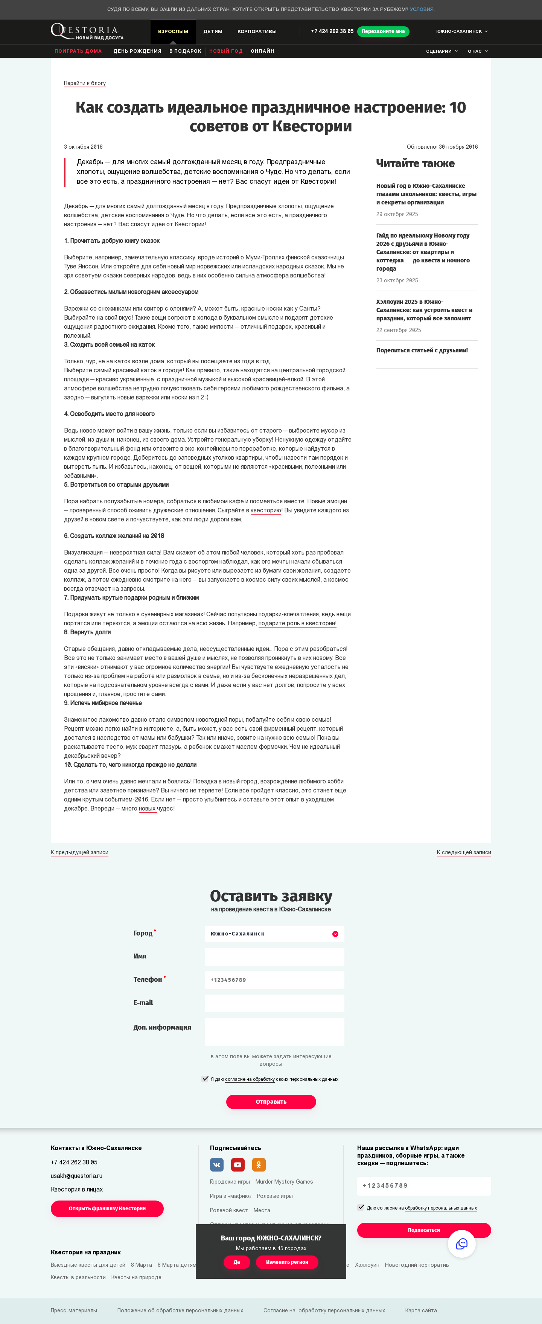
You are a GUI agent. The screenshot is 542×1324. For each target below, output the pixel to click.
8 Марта (141, 1265)
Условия (422, 9)
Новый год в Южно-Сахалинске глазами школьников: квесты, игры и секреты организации (426, 194)
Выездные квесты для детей (88, 1265)
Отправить (271, 1101)
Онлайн (262, 51)
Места (262, 1211)
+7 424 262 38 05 (332, 32)
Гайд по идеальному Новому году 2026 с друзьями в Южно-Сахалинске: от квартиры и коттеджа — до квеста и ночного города (423, 252)
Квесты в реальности (78, 1278)
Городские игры (230, 1182)
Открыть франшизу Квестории (107, 1208)
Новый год (226, 51)
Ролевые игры (275, 1196)
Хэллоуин (367, 1265)
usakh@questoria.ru (76, 1176)
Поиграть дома (78, 51)
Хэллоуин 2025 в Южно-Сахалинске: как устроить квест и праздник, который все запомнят (424, 310)
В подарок (185, 51)
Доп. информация (162, 1027)
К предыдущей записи (79, 853)
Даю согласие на (422, 1208)
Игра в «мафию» (230, 1196)
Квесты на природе (136, 1278)
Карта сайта (421, 1311)
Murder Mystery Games (284, 1182)
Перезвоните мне (383, 31)
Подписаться (424, 1230)
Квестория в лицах (77, 1190)
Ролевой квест (229, 1211)
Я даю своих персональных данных (274, 1080)
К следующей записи (464, 853)
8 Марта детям (177, 1265)
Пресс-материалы (74, 1311)
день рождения (137, 51)
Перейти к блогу (85, 84)
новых (148, 809)
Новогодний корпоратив (417, 1265)
